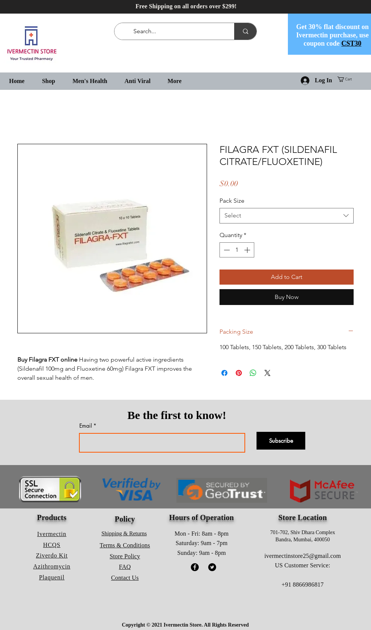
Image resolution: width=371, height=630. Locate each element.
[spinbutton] (237, 250)
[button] (347, 79)
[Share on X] (267, 372)
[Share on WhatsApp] (253, 372)
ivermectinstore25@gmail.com (302, 556)
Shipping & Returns (124, 533)
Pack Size (232, 200)
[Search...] (175, 31)
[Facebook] (195, 567)
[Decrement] (226, 250)
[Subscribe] (281, 441)
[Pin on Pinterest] (238, 372)
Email (85, 425)
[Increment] (248, 250)
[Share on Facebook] (224, 372)
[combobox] (287, 215)
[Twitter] (212, 567)
